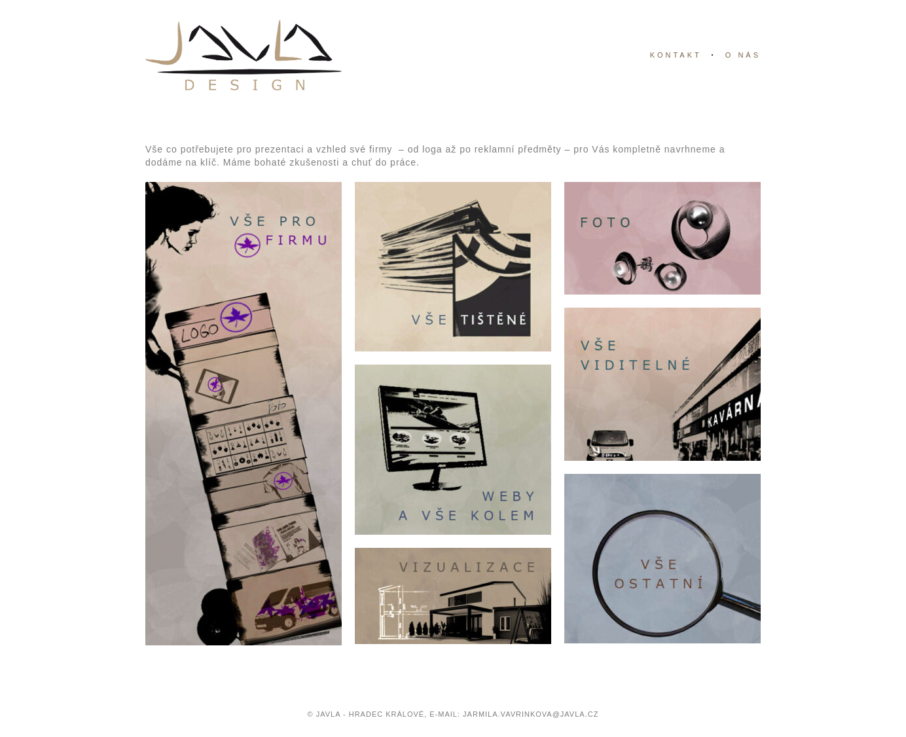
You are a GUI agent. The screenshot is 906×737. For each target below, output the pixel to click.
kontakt (676, 55)
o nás (743, 55)
